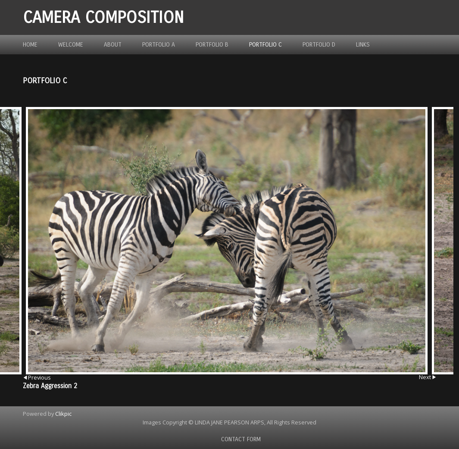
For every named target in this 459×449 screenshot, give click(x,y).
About (113, 44)
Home (30, 44)
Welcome (70, 44)
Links (363, 44)
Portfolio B (212, 44)
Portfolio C (265, 44)
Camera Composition (103, 17)
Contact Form (241, 439)
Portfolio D (319, 44)
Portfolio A (158, 44)
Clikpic (63, 414)
